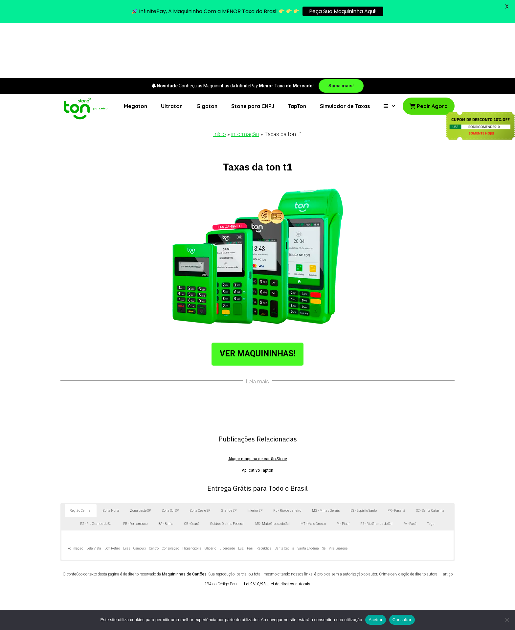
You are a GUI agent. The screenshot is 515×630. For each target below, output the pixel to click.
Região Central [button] (81, 456)
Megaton (135, 51)
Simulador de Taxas (345, 51)
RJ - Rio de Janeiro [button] (287, 456)
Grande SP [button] (228, 456)
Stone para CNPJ (252, 51)
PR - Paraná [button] (396, 456)
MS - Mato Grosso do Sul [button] (272, 469)
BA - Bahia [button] (165, 469)
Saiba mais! (341, 30)
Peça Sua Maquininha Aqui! (343, 11)
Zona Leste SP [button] (140, 456)
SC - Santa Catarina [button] (430, 456)
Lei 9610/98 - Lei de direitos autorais (277, 529)
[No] (507, 620)
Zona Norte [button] (110, 456)
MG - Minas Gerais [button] (326, 456)
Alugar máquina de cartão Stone (257, 404)
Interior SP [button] (254, 456)
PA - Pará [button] (409, 469)
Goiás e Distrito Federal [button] (227, 469)
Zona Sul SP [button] (170, 456)
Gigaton (206, 51)
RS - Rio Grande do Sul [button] (96, 469)
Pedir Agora (429, 51)
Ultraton (172, 51)
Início (219, 79)
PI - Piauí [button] (343, 469)
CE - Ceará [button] (191, 469)
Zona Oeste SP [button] (200, 456)
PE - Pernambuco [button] (135, 469)
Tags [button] (430, 469)
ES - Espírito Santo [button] (363, 456)
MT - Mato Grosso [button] (313, 469)
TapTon (297, 51)
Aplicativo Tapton (257, 415)
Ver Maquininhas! (258, 299)
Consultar (402, 619)
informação (245, 79)
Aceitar (375, 619)
